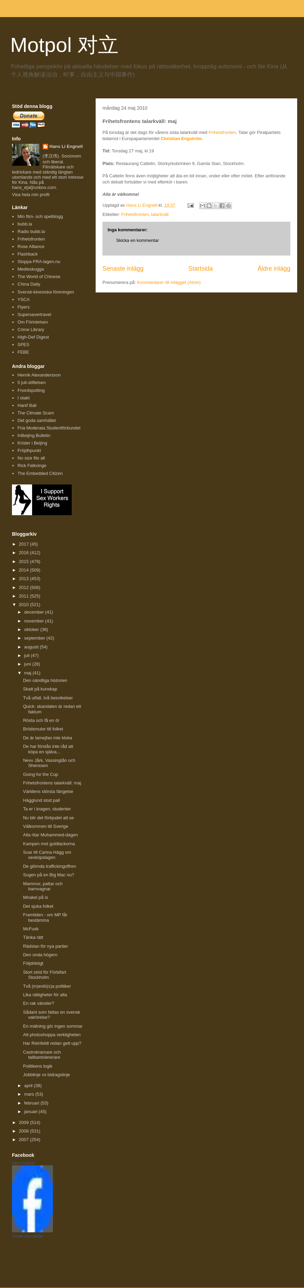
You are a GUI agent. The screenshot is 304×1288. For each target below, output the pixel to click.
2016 (24, 552)
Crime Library (30, 329)
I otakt (23, 397)
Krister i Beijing (32, 443)
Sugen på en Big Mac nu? (48, 874)
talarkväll (159, 214)
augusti (32, 646)
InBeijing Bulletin (33, 435)
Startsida (200, 268)
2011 (24, 596)
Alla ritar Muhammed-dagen (50, 834)
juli (27, 655)
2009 (24, 1122)
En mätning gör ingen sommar (52, 1026)
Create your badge (27, 1236)
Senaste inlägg (122, 268)
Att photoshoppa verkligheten (51, 1034)
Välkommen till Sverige (45, 826)
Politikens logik (37, 1066)
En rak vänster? (38, 1003)
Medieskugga (30, 269)
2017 (24, 544)
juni (28, 664)
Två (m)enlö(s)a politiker (47, 986)
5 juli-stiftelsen (31, 382)
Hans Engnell (23, 1163)
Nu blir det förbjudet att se (48, 817)
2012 (24, 587)
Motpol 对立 (64, 44)
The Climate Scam (35, 412)
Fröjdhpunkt (29, 450)
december (34, 612)
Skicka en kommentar (137, 240)
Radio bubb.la (31, 231)
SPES (23, 344)
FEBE (23, 352)
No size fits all (31, 458)
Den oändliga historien (45, 680)
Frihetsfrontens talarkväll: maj (52, 782)
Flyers (23, 307)
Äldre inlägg (274, 268)
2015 (24, 561)
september (35, 638)
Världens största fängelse (48, 791)
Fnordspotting (31, 390)
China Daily (28, 284)
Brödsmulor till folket (43, 728)
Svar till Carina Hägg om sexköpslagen (47, 855)
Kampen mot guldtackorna (49, 843)
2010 (24, 604)
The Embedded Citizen (40, 473)
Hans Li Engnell (66, 146)
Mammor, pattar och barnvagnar (43, 886)
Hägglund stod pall (41, 800)
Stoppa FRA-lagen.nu (38, 261)
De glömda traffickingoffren (49, 866)
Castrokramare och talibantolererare (42, 1055)
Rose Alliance (30, 246)
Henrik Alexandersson (38, 375)
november (34, 621)
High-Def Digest (33, 337)
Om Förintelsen (32, 322)
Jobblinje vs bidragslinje (46, 1074)
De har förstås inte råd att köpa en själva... (48, 749)
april (29, 1085)
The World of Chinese (38, 276)
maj (28, 672)
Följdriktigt (33, 963)
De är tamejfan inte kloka (47, 737)
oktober (32, 629)
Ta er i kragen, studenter (47, 808)
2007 (24, 1139)
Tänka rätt (33, 937)
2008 (24, 1131)
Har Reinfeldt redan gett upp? (52, 1043)
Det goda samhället (36, 420)
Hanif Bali (27, 405)
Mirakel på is (35, 897)
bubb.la (24, 224)
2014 (24, 570)
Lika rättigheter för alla (45, 994)
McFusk (31, 928)
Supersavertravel (34, 314)
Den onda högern (40, 954)
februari (32, 1103)
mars (30, 1094)
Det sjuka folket (38, 906)
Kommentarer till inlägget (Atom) (169, 282)
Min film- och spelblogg (40, 216)
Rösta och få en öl (41, 720)
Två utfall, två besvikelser (48, 697)
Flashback (27, 254)
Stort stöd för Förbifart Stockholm (44, 975)
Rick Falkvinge (31, 465)
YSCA (23, 299)
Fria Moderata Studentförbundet (48, 427)
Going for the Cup (40, 774)
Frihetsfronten (222, 132)
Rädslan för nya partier (45, 946)
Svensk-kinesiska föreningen (45, 291)
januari (31, 1111)
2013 (24, 578)
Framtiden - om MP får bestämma (45, 917)
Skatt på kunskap (40, 688)
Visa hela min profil (31, 194)
